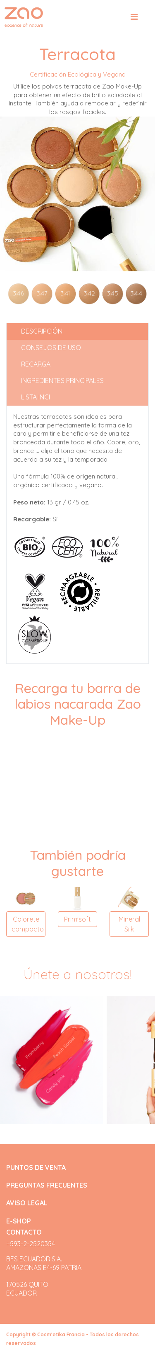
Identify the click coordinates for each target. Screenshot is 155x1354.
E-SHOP (18, 1221)
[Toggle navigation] (134, 17)
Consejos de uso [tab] (51, 347)
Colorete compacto (28, 924)
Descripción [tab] (41, 331)
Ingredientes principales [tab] (62, 380)
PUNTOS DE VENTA (36, 1168)
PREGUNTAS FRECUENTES (46, 1185)
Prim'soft (77, 919)
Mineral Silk (129, 924)
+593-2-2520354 (30, 1244)
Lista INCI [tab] (35, 397)
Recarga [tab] (35, 364)
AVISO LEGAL (27, 1203)
